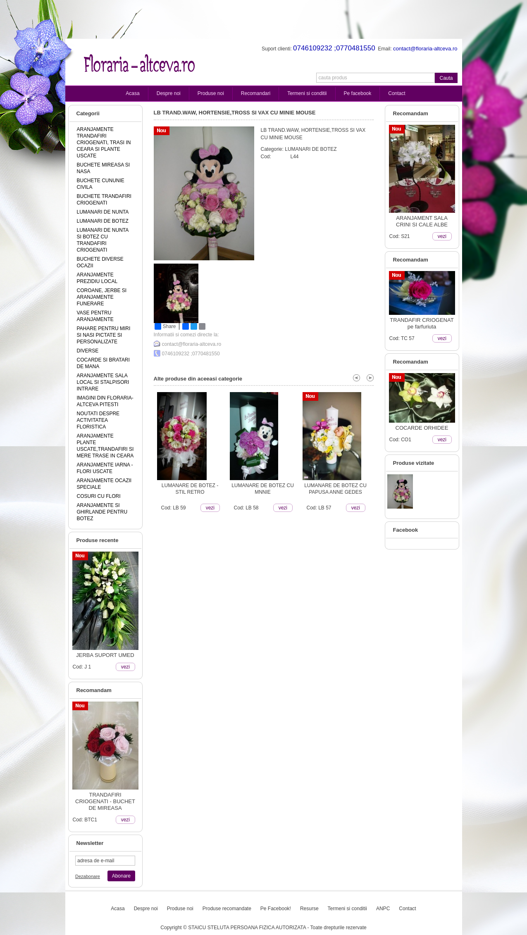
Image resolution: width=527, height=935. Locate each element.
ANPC (383, 908)
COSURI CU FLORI (99, 496)
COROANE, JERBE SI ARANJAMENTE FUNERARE (102, 297)
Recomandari (255, 93)
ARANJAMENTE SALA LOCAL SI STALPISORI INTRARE (103, 382)
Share (165, 326)
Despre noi (169, 93)
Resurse (309, 908)
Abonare (121, 876)
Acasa (132, 93)
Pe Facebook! (275, 908)
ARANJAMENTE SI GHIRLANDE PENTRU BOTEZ (102, 511)
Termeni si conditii (307, 93)
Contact (396, 93)
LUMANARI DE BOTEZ (103, 221)
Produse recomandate (227, 908)
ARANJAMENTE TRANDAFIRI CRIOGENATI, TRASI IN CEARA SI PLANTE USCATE (104, 142)
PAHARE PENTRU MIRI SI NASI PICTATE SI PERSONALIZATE (104, 335)
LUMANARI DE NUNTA (103, 212)
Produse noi (211, 93)
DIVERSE (88, 351)
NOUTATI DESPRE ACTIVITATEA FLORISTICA (98, 420)
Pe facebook (358, 93)
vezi (125, 667)
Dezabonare (87, 876)
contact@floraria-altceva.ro (192, 344)
